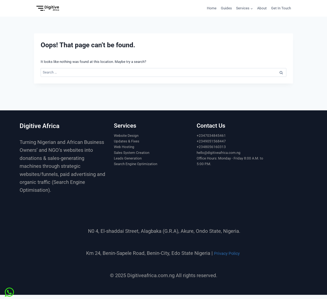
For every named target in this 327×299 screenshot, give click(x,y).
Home (211, 8)
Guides (226, 8)
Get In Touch (281, 8)
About (262, 8)
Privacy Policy (226, 253)
